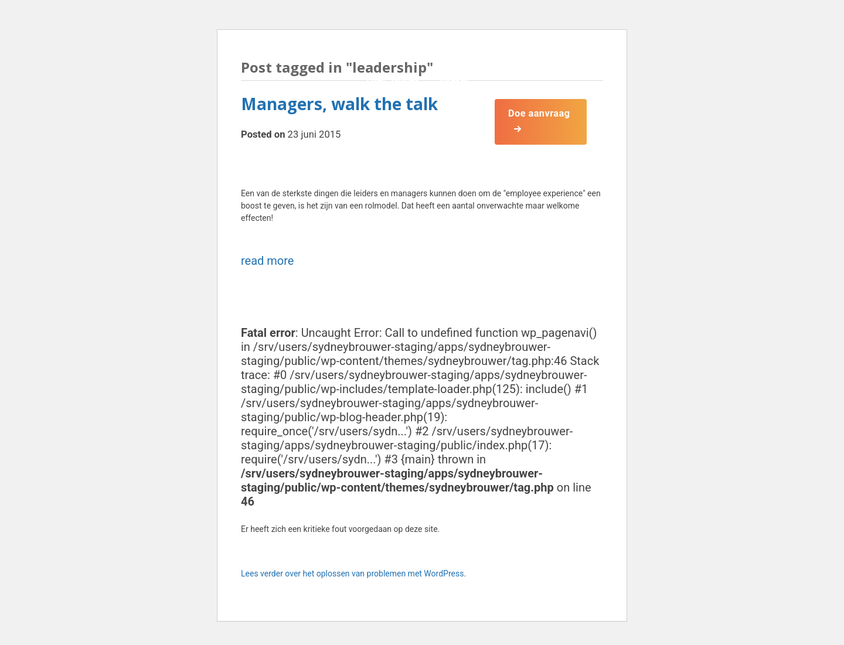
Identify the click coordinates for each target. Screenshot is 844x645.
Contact (381, 157)
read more (267, 261)
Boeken (453, 118)
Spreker (450, 80)
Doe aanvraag (540, 113)
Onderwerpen (393, 118)
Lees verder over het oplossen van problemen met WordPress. (353, 573)
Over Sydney (391, 80)
